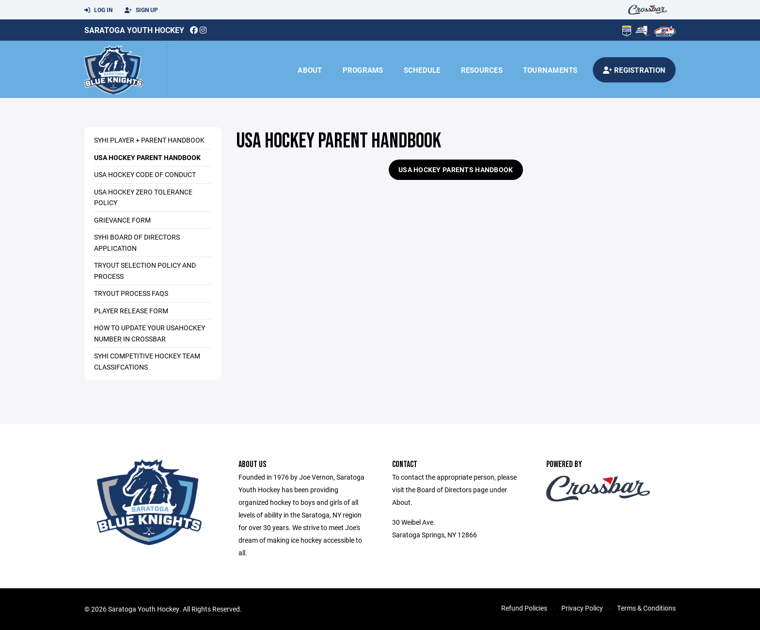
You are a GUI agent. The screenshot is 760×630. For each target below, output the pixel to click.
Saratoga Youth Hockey (134, 30)
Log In (98, 10)
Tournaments (550, 70)
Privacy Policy (582, 608)
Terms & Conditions (646, 608)
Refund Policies (524, 608)
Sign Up (141, 10)
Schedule (422, 70)
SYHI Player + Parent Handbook (149, 140)
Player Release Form (131, 310)
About (310, 70)
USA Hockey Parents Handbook (455, 169)
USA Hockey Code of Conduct (145, 174)
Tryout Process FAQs (131, 293)
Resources (482, 70)
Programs (363, 70)
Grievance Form (122, 220)
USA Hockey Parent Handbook (147, 157)
